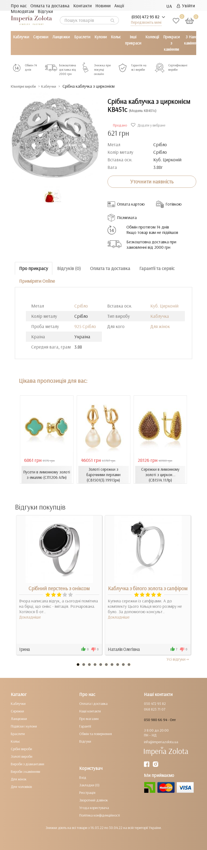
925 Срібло (85, 326)
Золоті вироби (21, 756)
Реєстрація (87, 792)
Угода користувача (94, 807)
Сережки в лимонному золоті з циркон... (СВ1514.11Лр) (160, 474)
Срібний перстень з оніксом (59, 588)
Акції (119, 5)
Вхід (82, 777)
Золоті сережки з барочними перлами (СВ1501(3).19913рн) (103, 474)
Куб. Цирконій (164, 306)
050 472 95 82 (155, 703)
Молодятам (22, 11)
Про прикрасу (33, 268)
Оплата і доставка (93, 703)
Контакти (82, 5)
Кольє (116, 36)
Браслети (82, 36)
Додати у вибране (148, 125)
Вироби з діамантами (27, 763)
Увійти (186, 5)
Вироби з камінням (25, 771)
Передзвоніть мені (146, 22)
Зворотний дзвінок (93, 799)
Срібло (81, 306)
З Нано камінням (191, 40)
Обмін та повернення (95, 733)
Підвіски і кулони (24, 725)
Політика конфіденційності (99, 815)
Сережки (40, 36)
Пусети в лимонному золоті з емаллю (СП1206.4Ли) (46, 474)
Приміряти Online (37, 281)
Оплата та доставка (50, 5)
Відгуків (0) (69, 268)
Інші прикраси (133, 40)
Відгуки (45, 11)
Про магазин (89, 718)
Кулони (100, 36)
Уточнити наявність (152, 181)
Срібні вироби (21, 748)
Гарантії (85, 725)
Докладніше (30, 616)
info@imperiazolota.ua (161, 741)
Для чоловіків (21, 786)
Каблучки (21, 36)
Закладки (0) (89, 784)
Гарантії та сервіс (157, 268)
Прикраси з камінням (171, 43)
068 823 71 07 (154, 708)
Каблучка (159, 316)
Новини (103, 5)
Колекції (152, 36)
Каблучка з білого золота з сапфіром (148, 588)
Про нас (19, 5)
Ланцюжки (61, 36)
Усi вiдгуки (178, 658)
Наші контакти (90, 710)
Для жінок (160, 326)
